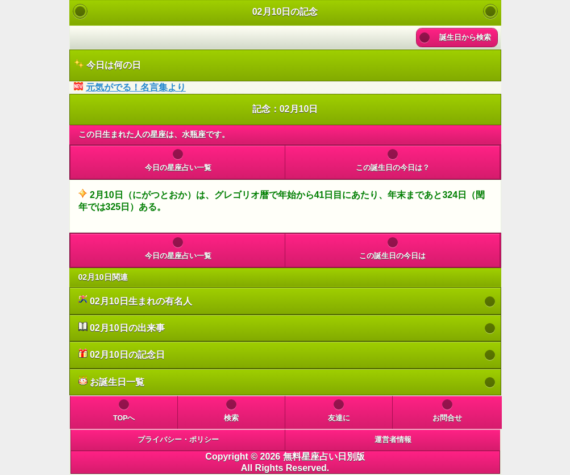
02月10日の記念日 (121, 354)
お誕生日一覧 (111, 381)
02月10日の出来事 (121, 327)
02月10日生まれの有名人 (135, 300)
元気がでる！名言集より (136, 87)
